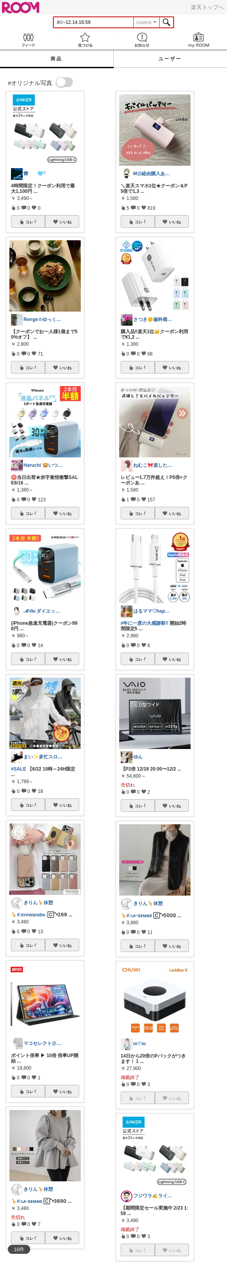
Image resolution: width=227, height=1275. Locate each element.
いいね (65, 222)
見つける (85, 39)
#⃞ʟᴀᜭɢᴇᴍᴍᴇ (29, 1201)
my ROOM (198, 39)
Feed (28, 39)
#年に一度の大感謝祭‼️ (145, 623)
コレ (31, 222)
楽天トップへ (207, 7)
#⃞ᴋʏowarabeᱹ (31, 915)
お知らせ (142, 39)
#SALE (18, 769)
